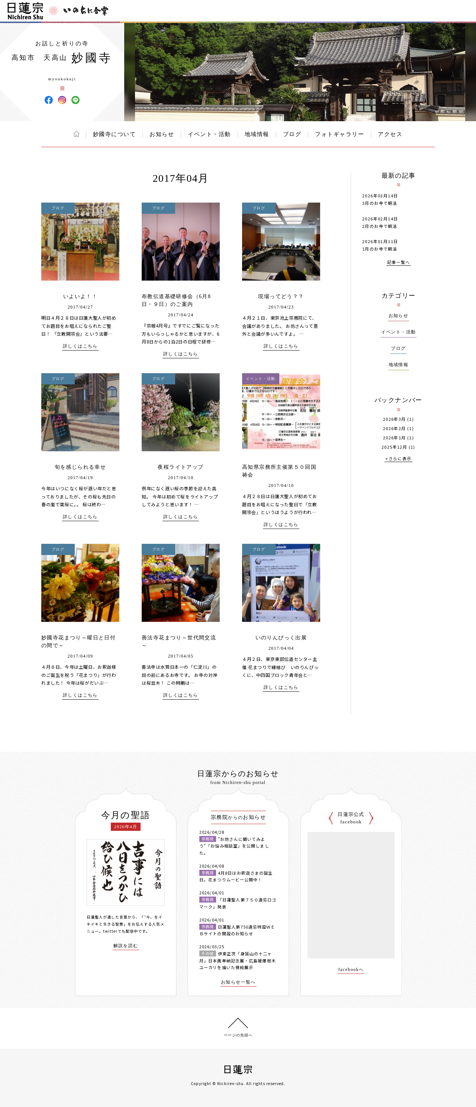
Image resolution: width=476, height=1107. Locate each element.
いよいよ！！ (80, 296)
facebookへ (351, 969)
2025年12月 (394, 447)
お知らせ (161, 134)
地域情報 (257, 134)
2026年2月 (394, 428)
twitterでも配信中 (120, 931)
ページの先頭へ (238, 1035)
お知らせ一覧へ (238, 982)
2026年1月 (394, 438)
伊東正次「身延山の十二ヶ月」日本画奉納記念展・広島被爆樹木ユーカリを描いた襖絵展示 (237, 960)
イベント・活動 (209, 134)
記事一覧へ (398, 262)
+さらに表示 (398, 458)
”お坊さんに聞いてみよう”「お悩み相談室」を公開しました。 (234, 846)
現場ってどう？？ (281, 296)
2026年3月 (394, 419)
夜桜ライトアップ (180, 467)
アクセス (390, 134)
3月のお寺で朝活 (379, 203)
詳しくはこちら (80, 346)
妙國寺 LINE (75, 100)
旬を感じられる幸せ (80, 467)
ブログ (292, 134)
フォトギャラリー (339, 134)
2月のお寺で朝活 (379, 226)
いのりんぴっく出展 (281, 637)
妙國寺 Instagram (62, 100)
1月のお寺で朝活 (379, 249)
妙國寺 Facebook (49, 100)
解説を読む (125, 945)
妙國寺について (114, 134)
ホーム (76, 134)
